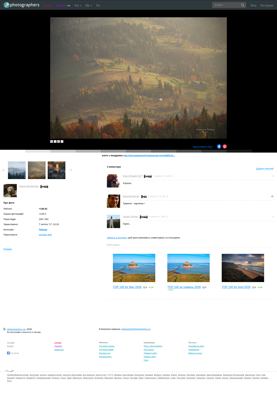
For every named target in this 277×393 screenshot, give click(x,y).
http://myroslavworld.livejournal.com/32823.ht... (149, 155)
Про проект (149, 350)
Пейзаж (43, 229)
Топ (77, 5)
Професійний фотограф (18, 375)
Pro (98, 5)
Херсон (225, 378)
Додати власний (264, 168)
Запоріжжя (201, 375)
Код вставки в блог (203, 146)
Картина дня (104, 353)
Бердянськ (139, 375)
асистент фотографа (72, 375)
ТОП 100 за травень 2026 (184, 287)
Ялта (9, 381)
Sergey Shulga (130, 216)
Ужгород (210, 378)
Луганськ (55, 378)
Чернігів (255, 378)
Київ (263, 375)
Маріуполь (77, 378)
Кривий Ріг (31, 378)
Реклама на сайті (196, 346)
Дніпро (174, 375)
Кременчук (20, 378)
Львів (69, 378)
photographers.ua (16, 329)
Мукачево (99, 378)
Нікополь (118, 378)
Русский (10, 342)
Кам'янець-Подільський (233, 375)
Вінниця (157, 375)
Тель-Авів (180, 378)
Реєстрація (267, 5)
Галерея (63, 5)
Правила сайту (150, 353)
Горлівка (166, 375)
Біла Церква (128, 375)
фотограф (34, 375)
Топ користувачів (106, 346)
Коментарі (59, 350)
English (10, 346)
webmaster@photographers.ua (135, 329)
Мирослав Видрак (29, 186)
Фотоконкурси (105, 357)
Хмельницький (236, 378)
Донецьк (181, 375)
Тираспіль (200, 378)
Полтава (133, 378)
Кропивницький (43, 378)
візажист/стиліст (55, 375)
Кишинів (10, 378)
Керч (258, 375)
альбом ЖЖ (45, 234)
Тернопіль (190, 378)
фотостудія (101, 375)
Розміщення (193, 350)
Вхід (253, 5)
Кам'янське (250, 375)
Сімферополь (163, 378)
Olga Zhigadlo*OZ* (132, 176)
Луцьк (63, 378)
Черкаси (247, 378)
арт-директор (89, 375)
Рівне (140, 378)
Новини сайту (150, 357)
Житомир (191, 375)
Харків (218, 378)
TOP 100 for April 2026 (236, 287)
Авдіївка (118, 375)
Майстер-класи (195, 353)
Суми (173, 378)
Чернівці (264, 378)
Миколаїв (108, 378)
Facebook (13, 353)
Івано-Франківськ (214, 375)
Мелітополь (88, 378)
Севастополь (150, 378)
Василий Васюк (131, 196)
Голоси (7, 249)
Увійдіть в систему (116, 237)
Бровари (149, 375)
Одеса (126, 378)
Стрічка (47, 5)
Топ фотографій (106, 350)
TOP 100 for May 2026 (127, 287)
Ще (89, 5)
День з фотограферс (153, 346)
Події (146, 360)
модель (43, 375)
